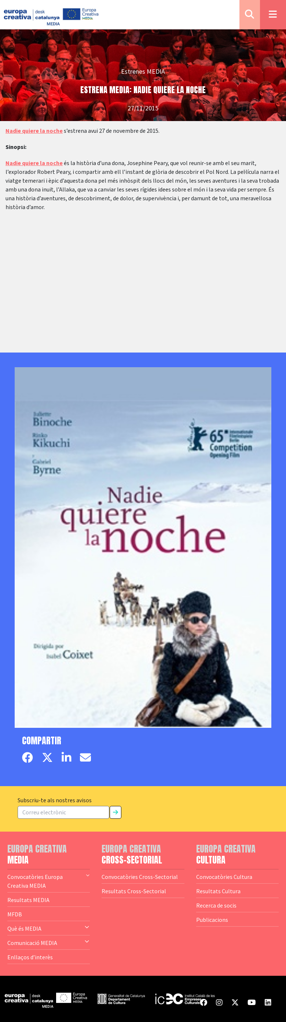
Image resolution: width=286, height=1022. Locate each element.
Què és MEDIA (48, 928)
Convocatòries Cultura (224, 876)
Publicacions (212, 919)
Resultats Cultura (218, 891)
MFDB (14, 914)
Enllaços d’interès (30, 957)
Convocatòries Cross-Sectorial (140, 876)
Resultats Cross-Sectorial (134, 891)
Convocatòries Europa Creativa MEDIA (48, 880)
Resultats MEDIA (28, 900)
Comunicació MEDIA (48, 942)
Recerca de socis (216, 905)
